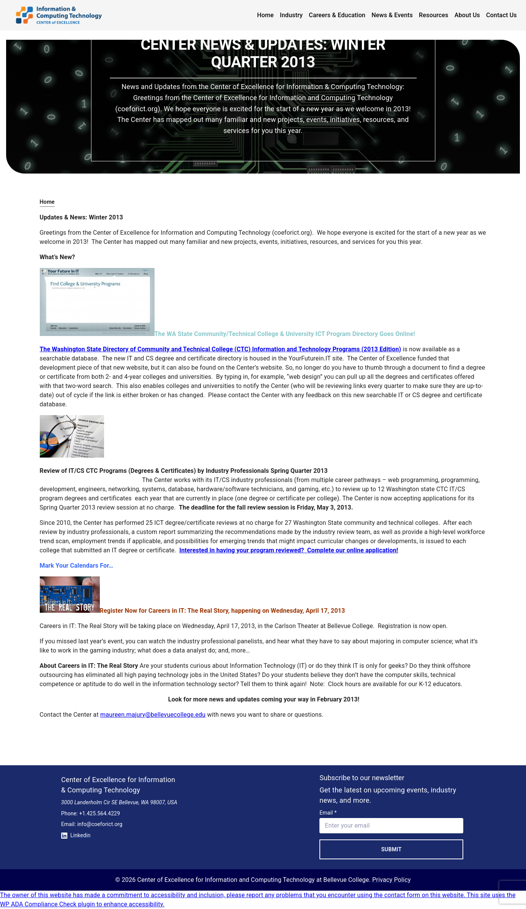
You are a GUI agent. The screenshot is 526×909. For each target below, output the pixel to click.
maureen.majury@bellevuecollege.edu (152, 714)
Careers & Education (337, 15)
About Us (467, 15)
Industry (291, 15)
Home (265, 15)
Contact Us (501, 15)
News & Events (392, 15)
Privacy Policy (391, 879)
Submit (391, 849)
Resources (433, 15)
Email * (328, 813)
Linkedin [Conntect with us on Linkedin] (76, 835)
